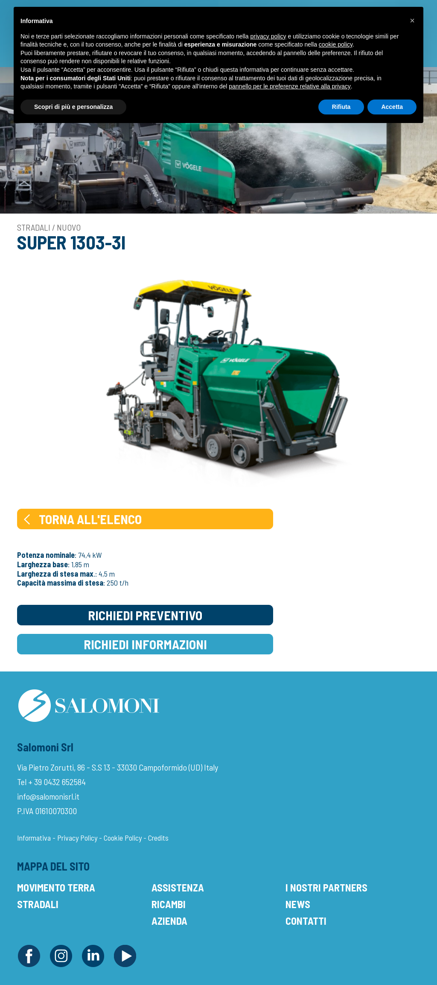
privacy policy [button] (268, 36)
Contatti (306, 921)
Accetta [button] (392, 106)
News (298, 904)
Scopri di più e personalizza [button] (73, 106)
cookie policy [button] (336, 44)
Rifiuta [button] (341, 106)
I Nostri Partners (326, 887)
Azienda (169, 921)
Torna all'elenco (82, 519)
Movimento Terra (56, 887)
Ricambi (168, 904)
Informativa (34, 837)
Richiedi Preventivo (145, 615)
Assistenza (177, 887)
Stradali (37, 904)
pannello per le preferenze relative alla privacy (290, 86)
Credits (158, 837)
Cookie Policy (123, 837)
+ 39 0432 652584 (57, 782)
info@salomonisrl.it (48, 796)
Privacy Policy (77, 837)
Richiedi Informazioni (145, 644)
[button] (412, 20)
